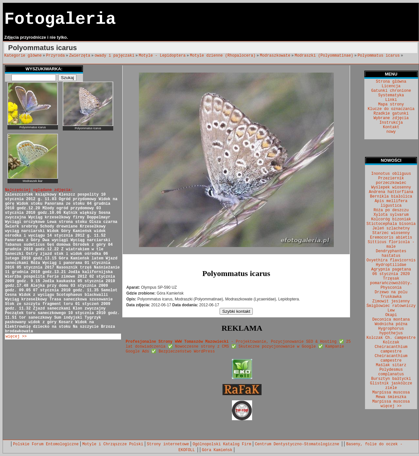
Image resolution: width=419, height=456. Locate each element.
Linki (391, 100)
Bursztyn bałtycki (391, 379)
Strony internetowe (168, 444)
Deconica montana (391, 319)
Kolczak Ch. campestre (391, 338)
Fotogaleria (60, 19)
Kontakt (391, 127)
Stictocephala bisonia (391, 224)
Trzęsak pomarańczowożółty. (391, 280)
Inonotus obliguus (391, 174)
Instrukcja (391, 122)
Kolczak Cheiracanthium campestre (391, 347)
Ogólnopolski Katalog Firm (222, 444)
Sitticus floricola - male (391, 244)
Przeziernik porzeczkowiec (391, 180)
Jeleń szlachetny (391, 228)
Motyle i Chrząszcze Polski (112, 444)
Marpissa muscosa (391, 392)
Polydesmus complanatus (391, 372)
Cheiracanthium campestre (391, 358)
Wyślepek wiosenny (391, 187)
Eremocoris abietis (391, 237)
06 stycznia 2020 (391, 274)
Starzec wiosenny (391, 233)
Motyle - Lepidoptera (162, 55)
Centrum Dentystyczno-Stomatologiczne (298, 444)
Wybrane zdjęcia (391, 118)
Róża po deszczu (391, 210)
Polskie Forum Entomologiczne (46, 444)
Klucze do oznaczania (391, 109)
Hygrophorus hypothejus (391, 331)
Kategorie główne (23, 55)
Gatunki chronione (391, 91)
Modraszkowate (275, 55)
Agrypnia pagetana (391, 269)
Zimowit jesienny (391, 301)
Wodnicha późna (391, 324)
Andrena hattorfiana (391, 192)
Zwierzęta (79, 55)
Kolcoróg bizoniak (391, 219)
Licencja (391, 86)
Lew (391, 310)
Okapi (391, 315)
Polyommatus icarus (379, 55)
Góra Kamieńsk (217, 450)
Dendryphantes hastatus (391, 253)
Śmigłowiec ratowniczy (391, 306)
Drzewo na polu (391, 292)
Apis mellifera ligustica (391, 203)
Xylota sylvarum (391, 215)
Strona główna (391, 81)
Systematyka (391, 95)
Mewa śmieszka (391, 397)
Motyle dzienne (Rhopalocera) (223, 55)
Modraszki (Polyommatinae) (324, 55)
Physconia (391, 287)
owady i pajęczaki (114, 55)
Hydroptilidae (391, 265)
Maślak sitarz (391, 365)
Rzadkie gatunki (391, 113)
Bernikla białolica (391, 196)
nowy (391, 132)
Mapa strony (391, 104)
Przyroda (55, 55)
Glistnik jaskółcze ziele (391, 385)
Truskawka (391, 297)
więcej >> (16, 336)
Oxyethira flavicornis (391, 260)
